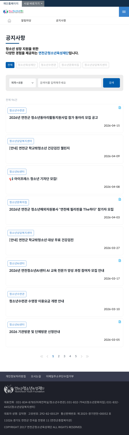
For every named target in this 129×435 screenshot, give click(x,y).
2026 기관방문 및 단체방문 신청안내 (34, 332)
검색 (111, 83)
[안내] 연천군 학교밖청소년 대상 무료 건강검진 (41, 240)
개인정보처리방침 (16, 376)
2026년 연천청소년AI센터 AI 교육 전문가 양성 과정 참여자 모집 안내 (56, 271)
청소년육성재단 (27, 65)
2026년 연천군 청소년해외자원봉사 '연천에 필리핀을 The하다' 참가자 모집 (61, 209)
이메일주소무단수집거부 (60, 376)
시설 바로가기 (32, 3)
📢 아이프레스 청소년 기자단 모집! (33, 179)
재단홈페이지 (10, 3)
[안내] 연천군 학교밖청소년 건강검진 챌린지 (39, 148)
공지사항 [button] (61, 20)
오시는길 (36, 376)
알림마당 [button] (26, 20)
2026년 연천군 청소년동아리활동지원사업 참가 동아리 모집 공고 (53, 118)
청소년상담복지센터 (95, 65)
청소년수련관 (48, 65)
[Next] (81, 356)
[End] (87, 356)
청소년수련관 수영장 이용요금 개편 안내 (36, 301)
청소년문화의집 (70, 65)
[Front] (41, 356)
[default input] (69, 83)
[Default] (22, 83)
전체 (10, 65)
